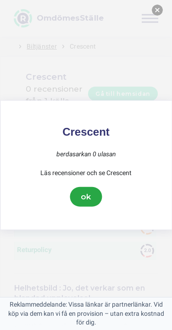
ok (86, 196)
